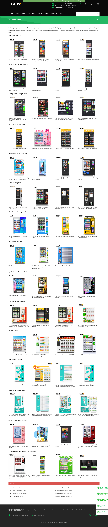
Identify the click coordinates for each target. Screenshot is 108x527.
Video (60, 13)
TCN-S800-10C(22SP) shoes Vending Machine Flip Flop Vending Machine (41, 445)
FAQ (33, 13)
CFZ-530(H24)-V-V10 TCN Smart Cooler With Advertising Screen (64, 60)
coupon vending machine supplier (63, 487)
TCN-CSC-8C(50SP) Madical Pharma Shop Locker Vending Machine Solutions (88, 415)
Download (39, 13)
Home (11, 13)
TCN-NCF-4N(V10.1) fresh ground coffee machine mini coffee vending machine (87, 208)
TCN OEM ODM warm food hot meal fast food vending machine (87, 326)
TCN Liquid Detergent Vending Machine (17, 384)
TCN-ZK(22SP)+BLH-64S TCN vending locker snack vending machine (41, 355)
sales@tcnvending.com (88, 4)
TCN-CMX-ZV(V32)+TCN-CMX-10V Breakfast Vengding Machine (63, 326)
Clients (46, 13)
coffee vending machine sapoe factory (64, 493)
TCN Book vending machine (15, 265)
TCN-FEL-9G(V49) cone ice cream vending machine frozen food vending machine (18, 178)
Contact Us (54, 13)
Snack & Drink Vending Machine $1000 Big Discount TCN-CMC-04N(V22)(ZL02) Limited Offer (19, 477)
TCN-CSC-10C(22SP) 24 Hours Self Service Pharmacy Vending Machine (65, 415)
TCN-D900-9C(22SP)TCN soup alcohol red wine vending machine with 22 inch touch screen (88, 446)
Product (17, 13)
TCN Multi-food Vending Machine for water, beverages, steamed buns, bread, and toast (18, 326)
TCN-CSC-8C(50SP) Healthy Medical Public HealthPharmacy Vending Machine (18, 415)
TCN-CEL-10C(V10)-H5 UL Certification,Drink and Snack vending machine (17, 119)
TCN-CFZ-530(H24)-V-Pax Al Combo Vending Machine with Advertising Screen (41, 60)
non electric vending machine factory (63, 496)
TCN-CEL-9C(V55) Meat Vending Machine (42, 118)
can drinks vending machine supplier (63, 490)
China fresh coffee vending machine (18, 493)
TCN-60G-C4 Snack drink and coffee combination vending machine (40, 208)
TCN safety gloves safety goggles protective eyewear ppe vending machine (42, 384)
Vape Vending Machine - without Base (17, 295)
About (23, 13)
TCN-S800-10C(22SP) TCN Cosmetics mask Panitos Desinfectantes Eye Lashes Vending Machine (19, 446)
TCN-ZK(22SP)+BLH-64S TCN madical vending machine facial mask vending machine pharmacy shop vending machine (65, 385)
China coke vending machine (16, 496)
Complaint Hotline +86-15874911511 (64, 7)
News (28, 13)
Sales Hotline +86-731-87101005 (63, 4)
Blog (65, 522)
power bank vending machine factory (18, 490)
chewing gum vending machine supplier (19, 487)
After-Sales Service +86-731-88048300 (65, 5)
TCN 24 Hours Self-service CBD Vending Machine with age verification (41, 297)
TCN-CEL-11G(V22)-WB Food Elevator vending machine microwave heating (64, 119)
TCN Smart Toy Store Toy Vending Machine (65, 236)
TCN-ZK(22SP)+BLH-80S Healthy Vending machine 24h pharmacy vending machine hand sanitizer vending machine (42, 416)
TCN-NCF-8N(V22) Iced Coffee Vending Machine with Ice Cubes (64, 208)
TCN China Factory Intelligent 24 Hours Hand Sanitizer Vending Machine (87, 384)
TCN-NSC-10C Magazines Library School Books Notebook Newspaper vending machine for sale (41, 267)
